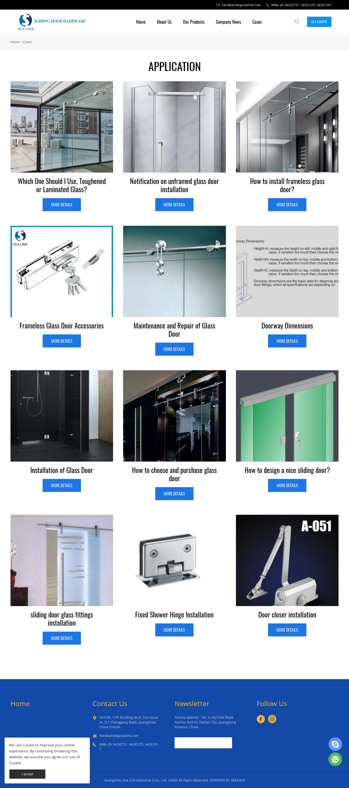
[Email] (203, 742)
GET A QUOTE (319, 22)
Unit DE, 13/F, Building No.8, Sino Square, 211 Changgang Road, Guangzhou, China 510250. (128, 722)
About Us (164, 22)
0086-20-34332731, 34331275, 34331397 (128, 746)
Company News (228, 22)
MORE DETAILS (61, 205)
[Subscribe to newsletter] (236, 742)
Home (140, 22)
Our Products (193, 22)
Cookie (28, 745)
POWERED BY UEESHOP (227, 780)
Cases (257, 22)
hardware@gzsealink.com (119, 735)
